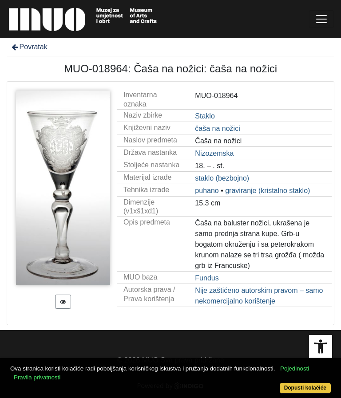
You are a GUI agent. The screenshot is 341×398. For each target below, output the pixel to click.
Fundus (206, 278)
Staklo (204, 116)
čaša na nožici (217, 128)
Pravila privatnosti (37, 377)
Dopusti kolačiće (305, 388)
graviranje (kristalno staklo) (267, 190)
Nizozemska (214, 153)
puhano (206, 190)
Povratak (29, 47)
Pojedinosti (294, 368)
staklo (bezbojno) (222, 178)
